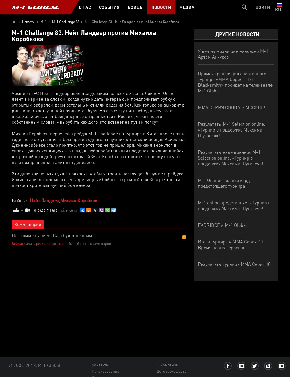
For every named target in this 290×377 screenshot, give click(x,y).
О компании (167, 365)
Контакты (100, 365)
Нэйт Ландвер (44, 200)
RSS (184, 237)
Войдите (18, 243)
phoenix (71, 210)
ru (279, 7)
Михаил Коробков (78, 200)
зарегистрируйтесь (48, 243)
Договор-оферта (171, 371)
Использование (105, 371)
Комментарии (28, 224)
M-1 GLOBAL (35, 7)
